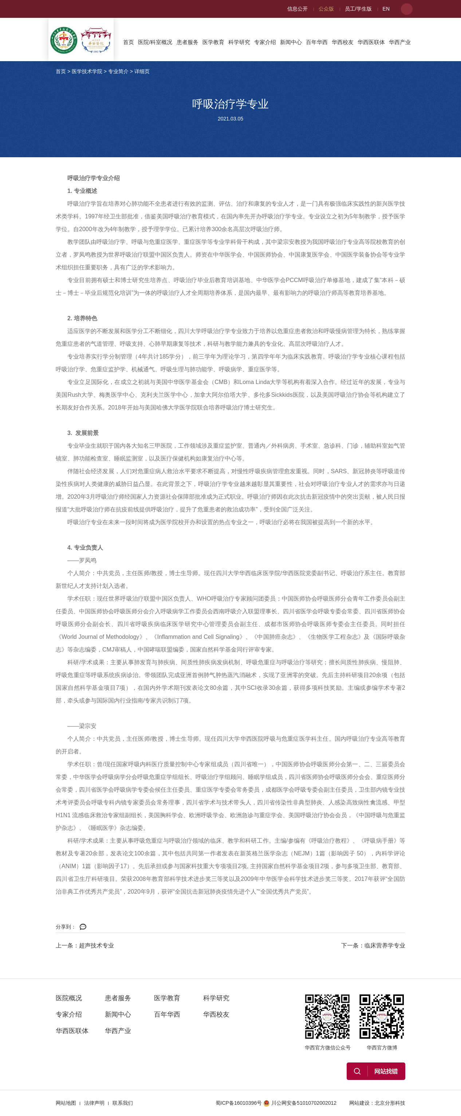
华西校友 (343, 42)
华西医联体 (371, 42)
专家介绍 (265, 42)
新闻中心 (291, 42)
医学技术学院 (87, 71)
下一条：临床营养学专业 (373, 945)
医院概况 (69, 998)
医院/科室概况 (155, 42)
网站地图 (66, 1103)
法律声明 (94, 1103)
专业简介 (118, 71)
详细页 (142, 71)
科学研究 (239, 42)
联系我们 (123, 1103)
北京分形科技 (390, 1103)
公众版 (326, 9)
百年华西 (317, 42)
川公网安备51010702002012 (299, 1103)
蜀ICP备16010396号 (239, 1103)
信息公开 (297, 9)
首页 (128, 42)
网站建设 (359, 1103)
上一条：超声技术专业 (85, 945)
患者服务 (187, 42)
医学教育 (213, 42)
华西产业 (400, 42)
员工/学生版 (358, 9)
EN (386, 9)
